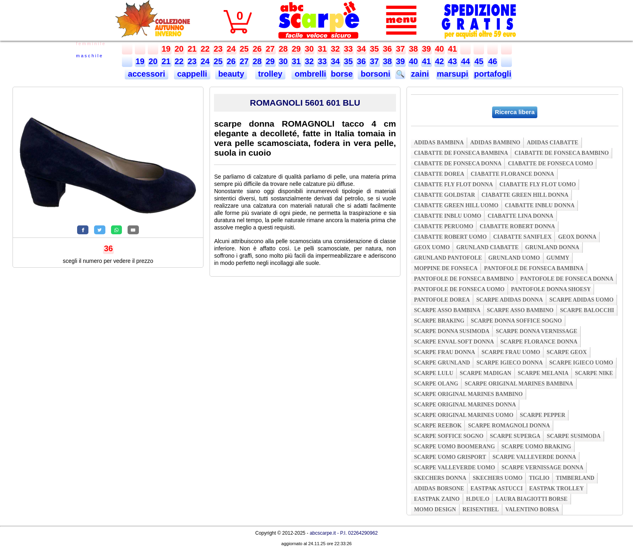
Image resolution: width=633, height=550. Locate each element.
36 (387, 48)
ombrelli (309, 73)
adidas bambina (438, 143)
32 (335, 48)
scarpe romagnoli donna (509, 426)
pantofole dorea (442, 300)
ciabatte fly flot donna (453, 184)
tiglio (539, 478)
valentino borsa (532, 509)
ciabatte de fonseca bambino (561, 153)
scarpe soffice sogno (448, 436)
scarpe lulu (433, 373)
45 (478, 61)
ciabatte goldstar (444, 195)
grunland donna (552, 247)
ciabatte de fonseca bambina (461, 153)
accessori (146, 73)
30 (309, 48)
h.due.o (478, 499)
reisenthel (481, 509)
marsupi (452, 73)
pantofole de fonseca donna (566, 279)
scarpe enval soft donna (454, 342)
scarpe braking (439, 321)
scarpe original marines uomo (463, 415)
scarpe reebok (437, 426)
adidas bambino (495, 143)
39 (426, 48)
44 (465, 61)
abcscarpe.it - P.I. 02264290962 (344, 533)
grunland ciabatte (487, 247)
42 (439, 61)
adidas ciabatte (553, 143)
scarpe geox (567, 352)
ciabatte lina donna (520, 216)
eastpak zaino (436, 499)
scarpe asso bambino (520, 310)
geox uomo (432, 247)
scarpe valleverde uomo (454, 468)
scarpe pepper (543, 415)
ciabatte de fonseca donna (457, 163)
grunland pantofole (448, 258)
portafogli (492, 73)
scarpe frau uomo (511, 352)
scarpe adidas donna (509, 300)
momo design (435, 509)
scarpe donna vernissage (536, 331)
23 (218, 48)
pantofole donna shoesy (551, 289)
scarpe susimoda (573, 436)
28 (283, 48)
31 (322, 48)
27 (270, 48)
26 (257, 48)
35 (374, 48)
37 (400, 48)
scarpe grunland (442, 363)
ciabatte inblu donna (540, 205)
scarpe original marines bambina (519, 384)
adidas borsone (439, 488)
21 (192, 48)
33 (348, 48)
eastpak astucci (497, 488)
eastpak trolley (556, 488)
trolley (270, 73)
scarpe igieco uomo (581, 363)
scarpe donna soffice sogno (516, 321)
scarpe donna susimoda (451, 331)
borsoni (374, 73)
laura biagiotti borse (532, 499)
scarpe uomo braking (536, 447)
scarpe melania (543, 373)
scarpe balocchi (587, 310)
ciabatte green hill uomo (456, 205)
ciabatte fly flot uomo (537, 184)
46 (492, 61)
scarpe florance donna (539, 342)
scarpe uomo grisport (450, 457)
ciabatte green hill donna (525, 195)
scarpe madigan (485, 373)
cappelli (192, 73)
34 (361, 48)
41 (452, 48)
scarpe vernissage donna (542, 468)
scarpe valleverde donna (534, 457)
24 (231, 48)
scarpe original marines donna (465, 405)
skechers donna (440, 478)
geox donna (577, 237)
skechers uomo (497, 478)
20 (179, 48)
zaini (420, 73)
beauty (231, 73)
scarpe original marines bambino (468, 394)
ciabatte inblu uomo (447, 216)
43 (452, 61)
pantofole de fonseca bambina (534, 268)
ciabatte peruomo (443, 226)
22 (205, 48)
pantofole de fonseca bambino (464, 279)
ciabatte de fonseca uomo (550, 163)
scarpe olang (436, 384)
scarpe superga (515, 436)
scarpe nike (594, 373)
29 (296, 48)
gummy (558, 258)
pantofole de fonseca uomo (459, 289)
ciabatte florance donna (512, 174)
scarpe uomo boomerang (454, 447)
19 (165, 48)
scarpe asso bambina (447, 310)
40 (439, 48)
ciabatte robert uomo (450, 237)
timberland (575, 478)
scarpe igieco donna (509, 363)
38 (413, 48)
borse (342, 73)
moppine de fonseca (446, 268)
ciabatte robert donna (517, 226)
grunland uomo (514, 258)
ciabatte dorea (439, 174)
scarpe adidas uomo (581, 300)
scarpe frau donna (444, 352)
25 (244, 48)
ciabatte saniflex (522, 237)
